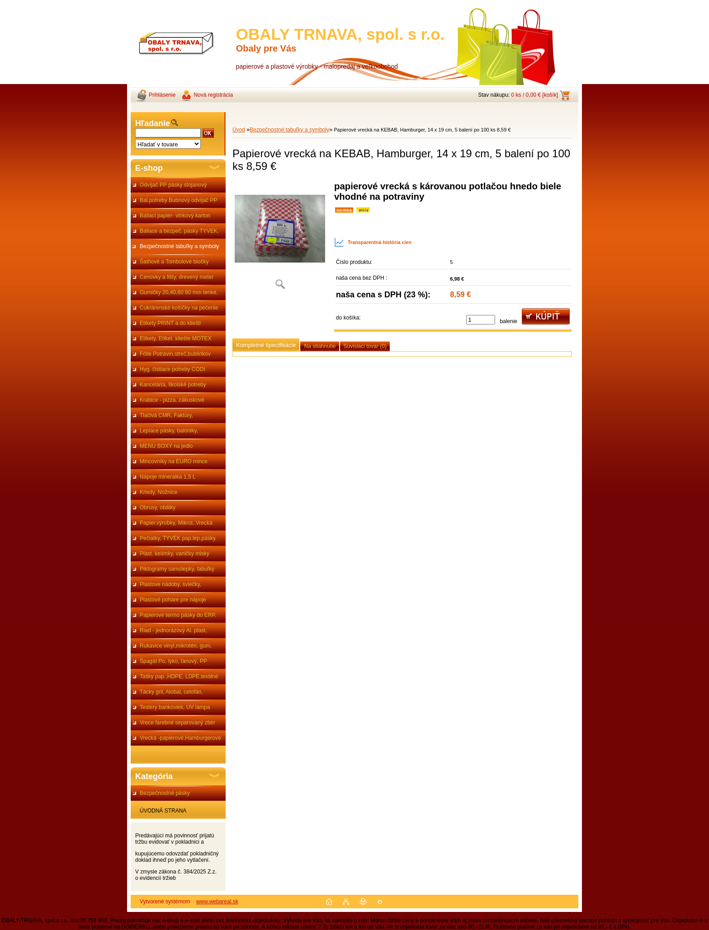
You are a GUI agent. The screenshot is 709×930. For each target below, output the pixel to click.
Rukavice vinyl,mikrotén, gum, (176, 646)
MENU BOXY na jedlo (166, 446)
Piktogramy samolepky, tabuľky (177, 569)
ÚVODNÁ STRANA (163, 811)
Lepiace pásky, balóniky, (169, 430)
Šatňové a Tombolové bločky (174, 261)
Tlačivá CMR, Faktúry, (166, 415)
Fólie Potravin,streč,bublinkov (175, 354)
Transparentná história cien (372, 242)
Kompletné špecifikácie (266, 345)
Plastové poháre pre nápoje (173, 600)
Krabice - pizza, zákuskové (172, 400)
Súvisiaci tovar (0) (365, 346)
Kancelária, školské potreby (173, 384)
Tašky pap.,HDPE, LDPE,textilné (179, 676)
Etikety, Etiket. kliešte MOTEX (175, 338)
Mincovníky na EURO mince (174, 461)
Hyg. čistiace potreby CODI (172, 369)
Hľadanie (152, 123)
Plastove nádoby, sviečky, (170, 584)
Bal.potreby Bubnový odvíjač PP (178, 200)
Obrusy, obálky (157, 507)
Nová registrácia (213, 95)
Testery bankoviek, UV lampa (175, 707)
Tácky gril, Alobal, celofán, (171, 692)
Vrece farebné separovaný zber (177, 722)
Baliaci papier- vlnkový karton (175, 215)
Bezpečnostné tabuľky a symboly (179, 246)
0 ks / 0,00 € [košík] (534, 95)
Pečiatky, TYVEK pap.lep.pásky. (178, 538)
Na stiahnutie (320, 346)
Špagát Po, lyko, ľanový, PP (173, 661)
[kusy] (480, 319)
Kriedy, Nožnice (158, 492)
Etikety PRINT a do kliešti (170, 323)
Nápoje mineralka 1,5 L (167, 477)
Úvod (238, 130)
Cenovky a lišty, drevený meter (176, 277)
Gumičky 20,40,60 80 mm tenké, (179, 292)
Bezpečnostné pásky (165, 793)
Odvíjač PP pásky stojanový (173, 185)
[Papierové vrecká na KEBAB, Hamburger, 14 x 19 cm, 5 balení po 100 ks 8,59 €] (280, 238)
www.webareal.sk (217, 901)
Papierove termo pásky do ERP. (178, 615)
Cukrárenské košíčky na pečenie (179, 308)
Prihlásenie (162, 95)
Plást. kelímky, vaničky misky (174, 553)
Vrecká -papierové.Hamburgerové (180, 738)
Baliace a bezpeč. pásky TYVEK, (179, 231)
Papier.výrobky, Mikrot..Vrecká (176, 523)
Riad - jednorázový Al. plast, (173, 630)
